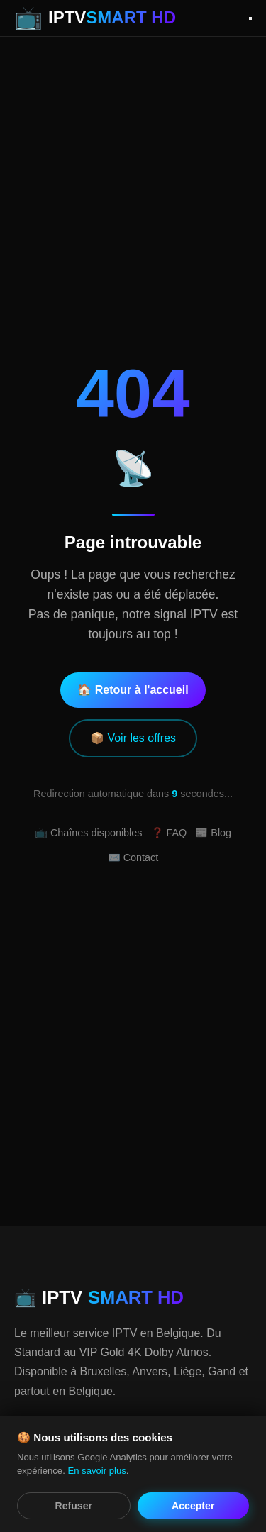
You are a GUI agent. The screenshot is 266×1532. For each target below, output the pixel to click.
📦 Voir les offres (133, 738)
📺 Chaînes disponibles (89, 832)
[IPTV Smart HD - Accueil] (95, 18)
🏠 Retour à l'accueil (132, 690)
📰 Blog (213, 832)
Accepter (193, 1505)
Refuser (73, 1505)
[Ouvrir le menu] (250, 18)
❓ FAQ (169, 832)
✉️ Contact (133, 857)
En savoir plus (96, 1470)
